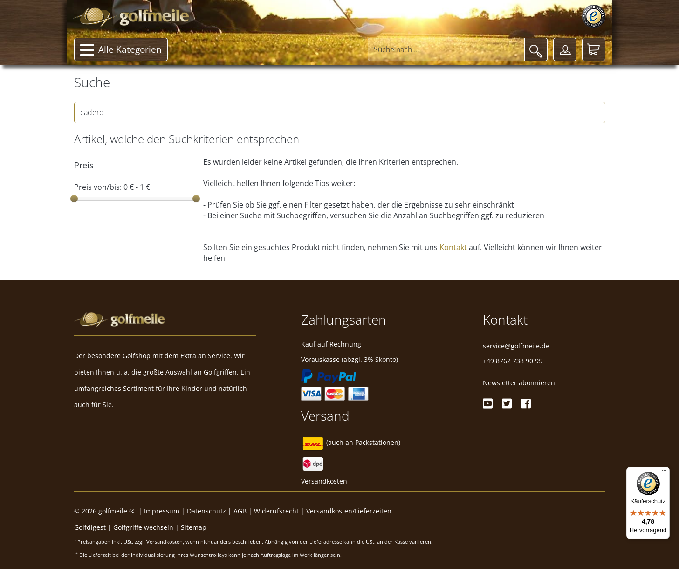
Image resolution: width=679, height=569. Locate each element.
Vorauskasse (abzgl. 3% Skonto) (349, 359)
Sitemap (193, 527)
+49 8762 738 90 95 (512, 360)
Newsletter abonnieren (519, 382)
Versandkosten (324, 481)
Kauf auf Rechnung (331, 344)
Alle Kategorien (121, 50)
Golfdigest (90, 527)
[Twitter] (507, 403)
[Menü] (664, 472)
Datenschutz (206, 511)
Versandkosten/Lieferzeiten (348, 511)
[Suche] (536, 49)
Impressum (161, 511)
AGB (240, 511)
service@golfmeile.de (516, 345)
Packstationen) (377, 442)
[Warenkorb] (593, 49)
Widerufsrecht (276, 511)
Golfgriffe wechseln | (147, 527)
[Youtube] (488, 403)
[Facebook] (526, 403)
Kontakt (453, 247)
